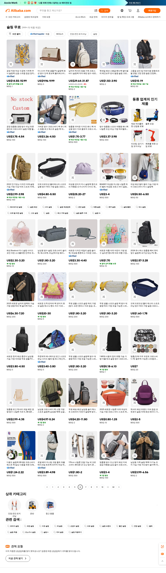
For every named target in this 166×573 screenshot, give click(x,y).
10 (102, 487)
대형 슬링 (95, 207)
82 (113, 487)
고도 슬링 (33, 213)
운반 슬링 (80, 207)
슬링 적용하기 (75, 532)
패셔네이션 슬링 (14, 207)
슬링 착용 (12, 532)
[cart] (130, 11)
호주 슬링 (111, 207)
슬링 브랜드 (105, 526)
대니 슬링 (141, 207)
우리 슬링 (58, 532)
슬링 (46, 213)
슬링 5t (96, 213)
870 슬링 (47, 207)
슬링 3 (44, 532)
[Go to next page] (118, 487)
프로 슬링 (89, 526)
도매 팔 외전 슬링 (15, 213)
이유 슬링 (44, 526)
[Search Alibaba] (66, 10)
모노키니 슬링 (29, 532)
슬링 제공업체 (63, 207)
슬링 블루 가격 (80, 213)
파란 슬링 (29, 526)
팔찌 (149, 526)
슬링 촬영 (126, 207)
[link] (162, 546)
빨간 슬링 (121, 526)
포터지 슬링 (13, 526)
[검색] (104, 10)
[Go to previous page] (47, 487)
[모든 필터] (15, 34)
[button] (96, 10)
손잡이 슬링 (73, 526)
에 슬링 (58, 526)
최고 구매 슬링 (61, 213)
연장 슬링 (136, 526)
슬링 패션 (32, 207)
